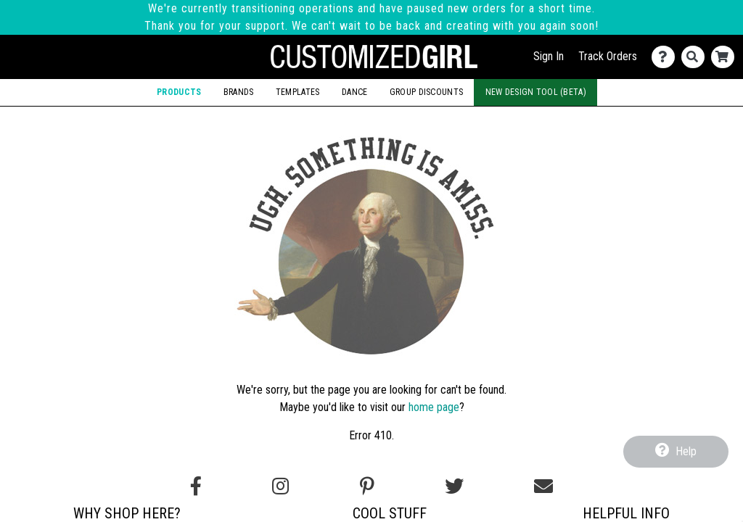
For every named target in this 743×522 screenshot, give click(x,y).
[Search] (696, 57)
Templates (298, 92)
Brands (238, 92)
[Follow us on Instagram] (280, 486)
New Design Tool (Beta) (535, 92)
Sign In (548, 56)
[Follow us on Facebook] (196, 486)
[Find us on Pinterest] (367, 486)
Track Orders (607, 56)
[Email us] (543, 486)
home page (434, 407)
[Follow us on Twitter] (454, 486)
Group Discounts (426, 92)
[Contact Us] (666, 57)
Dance (354, 92)
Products (179, 92)
